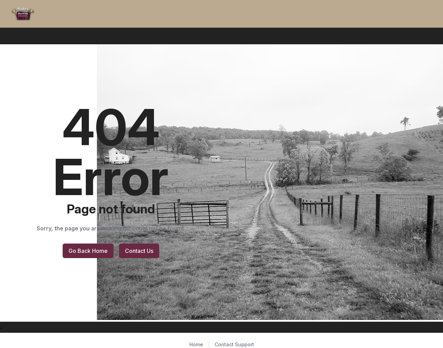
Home (196, 344)
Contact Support (234, 344)
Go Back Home (88, 250)
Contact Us (139, 250)
